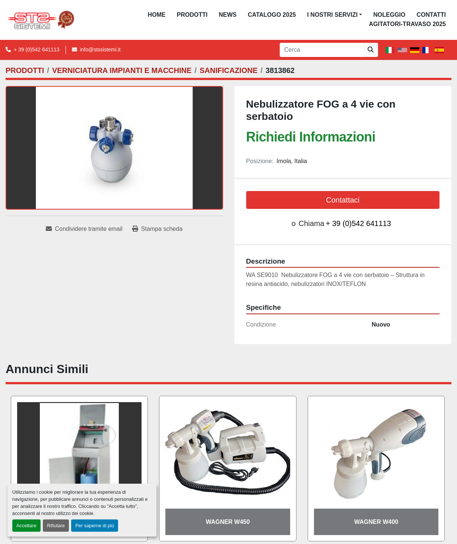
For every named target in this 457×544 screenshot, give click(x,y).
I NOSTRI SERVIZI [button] (332, 15)
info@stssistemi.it (100, 50)
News (228, 15)
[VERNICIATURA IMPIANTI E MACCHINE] (121, 70)
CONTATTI (431, 15)
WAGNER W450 (228, 522)
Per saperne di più (94, 525)
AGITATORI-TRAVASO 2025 (407, 24)
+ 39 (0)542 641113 (37, 50)
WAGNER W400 (376, 522)
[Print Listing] (157, 229)
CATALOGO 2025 (272, 15)
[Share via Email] (84, 229)
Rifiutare (56, 525)
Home (157, 15)
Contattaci (342, 200)
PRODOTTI (192, 15)
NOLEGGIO (389, 15)
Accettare (26, 525)
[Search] (321, 50)
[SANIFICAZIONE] (229, 70)
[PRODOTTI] (25, 70)
